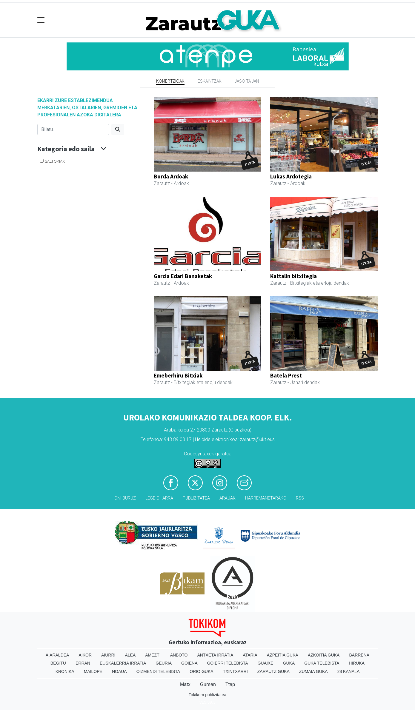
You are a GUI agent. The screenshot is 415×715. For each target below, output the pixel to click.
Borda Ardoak (171, 176)
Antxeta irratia (215, 655)
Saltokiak (55, 161)
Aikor (85, 655)
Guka (289, 663)
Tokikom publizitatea (207, 694)
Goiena (189, 663)
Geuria (164, 663)
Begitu (58, 663)
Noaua (119, 671)
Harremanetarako (265, 498)
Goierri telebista (227, 663)
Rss (300, 498)
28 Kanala (348, 671)
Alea (130, 655)
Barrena (359, 655)
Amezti (152, 655)
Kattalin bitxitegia (293, 276)
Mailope (93, 671)
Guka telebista (321, 663)
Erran (83, 663)
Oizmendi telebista (158, 671)
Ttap (230, 684)
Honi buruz (123, 498)
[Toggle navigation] (41, 20)
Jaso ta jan (247, 81)
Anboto (179, 655)
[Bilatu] (73, 129)
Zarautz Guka (273, 671)
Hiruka (357, 663)
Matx (185, 684)
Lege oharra (159, 498)
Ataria (250, 655)
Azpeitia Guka (282, 655)
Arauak (227, 498)
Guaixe (265, 663)
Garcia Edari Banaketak (183, 276)
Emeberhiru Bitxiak (178, 375)
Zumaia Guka (313, 671)
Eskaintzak (210, 81)
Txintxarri (235, 671)
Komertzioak (170, 81)
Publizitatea (196, 498)
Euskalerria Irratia (123, 663)
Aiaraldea (57, 655)
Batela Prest (286, 375)
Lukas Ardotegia (291, 176)
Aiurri (108, 655)
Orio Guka (201, 671)
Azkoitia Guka (324, 655)
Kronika (65, 671)
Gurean (208, 684)
